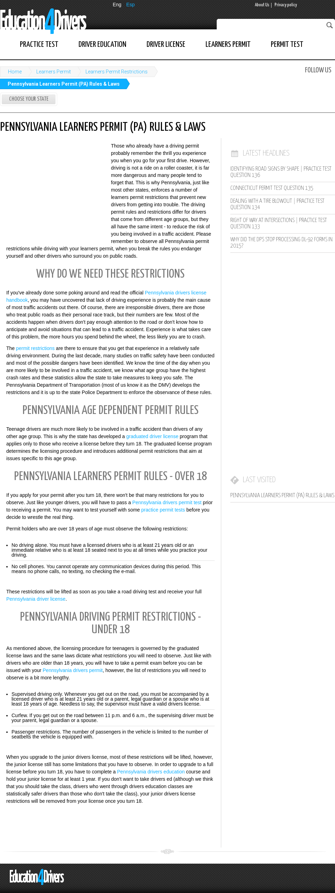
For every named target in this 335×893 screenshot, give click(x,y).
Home (15, 71)
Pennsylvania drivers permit (73, 670)
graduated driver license (152, 436)
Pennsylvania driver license (36, 599)
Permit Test (287, 45)
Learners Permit (228, 45)
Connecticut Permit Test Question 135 (271, 188)
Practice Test (39, 45)
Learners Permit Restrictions (116, 71)
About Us (262, 5)
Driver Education (102, 45)
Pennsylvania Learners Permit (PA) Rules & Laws (64, 84)
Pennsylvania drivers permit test (166, 502)
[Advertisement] (52, 188)
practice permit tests (163, 510)
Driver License (166, 45)
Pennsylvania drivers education (151, 771)
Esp (130, 4)
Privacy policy (286, 5)
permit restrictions (35, 348)
